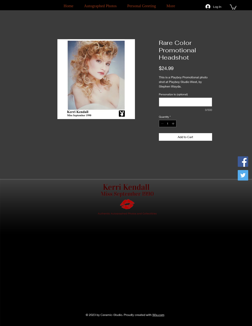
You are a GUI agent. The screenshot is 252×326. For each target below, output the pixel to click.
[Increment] (173, 123)
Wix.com (158, 314)
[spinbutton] (167, 123)
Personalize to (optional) (173, 94)
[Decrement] (161, 123)
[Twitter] (243, 175)
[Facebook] (243, 161)
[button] (233, 7)
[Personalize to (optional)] (185, 102)
